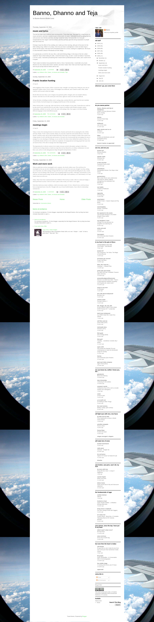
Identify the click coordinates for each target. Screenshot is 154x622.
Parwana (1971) (101, 328)
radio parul (100, 448)
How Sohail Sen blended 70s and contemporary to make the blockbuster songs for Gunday (107, 350)
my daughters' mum (103, 220)
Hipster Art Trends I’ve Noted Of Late (107, 456)
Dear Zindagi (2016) (102, 334)
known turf (100, 150)
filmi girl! (100, 339)
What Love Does (101, 478)
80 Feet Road (101, 531)
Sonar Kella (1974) (102, 322)
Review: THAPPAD (102, 208)
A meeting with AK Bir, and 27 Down (107, 565)
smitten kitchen (102, 495)
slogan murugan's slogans (105, 436)
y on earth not (101, 400)
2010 (98, 43)
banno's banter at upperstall (105, 143)
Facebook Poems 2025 (103, 164)
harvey (99, 356)
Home (62, 199)
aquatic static (101, 156)
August (101, 76)
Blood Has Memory (102, 375)
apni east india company (104, 362)
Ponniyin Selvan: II (102, 301)
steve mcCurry (101, 536)
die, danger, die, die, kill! (104, 305)
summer (99, 230)
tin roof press (101, 454)
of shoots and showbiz (58, 72)
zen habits (100, 187)
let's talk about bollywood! (105, 293)
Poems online (101, 426)
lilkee (98, 135)
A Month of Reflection (103, 188)
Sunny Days (100, 430)
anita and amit (101, 228)
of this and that (101, 162)
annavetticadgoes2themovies (106, 278)
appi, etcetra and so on (104, 129)
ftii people (100, 556)
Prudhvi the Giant (102, 432)
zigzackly (100, 193)
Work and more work (42, 164)
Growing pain (100, 195)
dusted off (100, 251)
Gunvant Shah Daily (102, 119)
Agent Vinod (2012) (102, 363)
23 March (99, 131)
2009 (98, 46)
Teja (66, 72)
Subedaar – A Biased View (104, 266)
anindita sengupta (102, 424)
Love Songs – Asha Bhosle (104, 246)
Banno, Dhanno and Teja (65, 13)
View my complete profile (111, 32)
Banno (108, 30)
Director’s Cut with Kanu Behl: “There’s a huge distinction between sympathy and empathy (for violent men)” (107, 281)
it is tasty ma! (101, 514)
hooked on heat (102, 501)
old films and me (102, 321)
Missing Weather (101, 152)
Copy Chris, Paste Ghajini (49, 229)
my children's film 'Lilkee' (44, 72)
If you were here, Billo (40, 226)
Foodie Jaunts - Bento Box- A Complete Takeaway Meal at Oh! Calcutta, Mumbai (107, 518)
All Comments (101, 580)
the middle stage (102, 563)
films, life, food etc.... (103, 264)
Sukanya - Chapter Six (103, 450)
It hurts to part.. (101, 395)
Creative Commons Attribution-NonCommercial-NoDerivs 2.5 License (106, 593)
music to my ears (102, 287)
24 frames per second (103, 258)
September (102, 63)
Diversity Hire (100, 158)
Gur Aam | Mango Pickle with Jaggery (107, 510)
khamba (99, 460)
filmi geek (100, 333)
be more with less (102, 469)
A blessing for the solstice (104, 382)
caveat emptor (101, 477)
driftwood (100, 123)
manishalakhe (101, 207)
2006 (98, 53)
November (102, 58)
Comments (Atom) (46, 203)
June (100, 81)
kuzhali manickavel (103, 443)
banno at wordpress (40, 209)
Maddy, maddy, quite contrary (105, 407)
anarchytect (100, 199)
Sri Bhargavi (100, 289)
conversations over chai (104, 245)
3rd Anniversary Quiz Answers (105, 236)
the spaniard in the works (105, 213)
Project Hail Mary (101, 260)
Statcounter (98, 601)
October (101, 60)
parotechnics (101, 176)
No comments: (51, 114)
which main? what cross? (105, 530)
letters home (101, 483)
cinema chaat (101, 299)
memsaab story (102, 327)
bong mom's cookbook (104, 508)
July (100, 78)
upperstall (100, 569)
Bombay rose (100, 295)
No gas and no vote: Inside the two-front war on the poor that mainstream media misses (108, 549)
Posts (98, 577)
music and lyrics (40, 31)
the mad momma (102, 406)
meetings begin (40, 125)
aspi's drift (100, 347)
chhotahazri (100, 168)
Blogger (84, 616)
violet (99, 394)
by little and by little (103, 416)
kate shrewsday (102, 380)
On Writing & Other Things (104, 401)
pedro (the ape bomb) (103, 270)
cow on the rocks (101, 125)
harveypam (100, 234)
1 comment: (51, 69)
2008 (98, 48)
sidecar (99, 496)
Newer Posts (38, 199)
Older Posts (86, 199)
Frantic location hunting (44, 81)
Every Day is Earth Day (103, 537)
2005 (98, 56)
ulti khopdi (100, 546)
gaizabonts (100, 374)
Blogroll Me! (98, 585)
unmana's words (102, 386)
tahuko (99, 117)
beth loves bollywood (103, 313)
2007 (98, 51)
